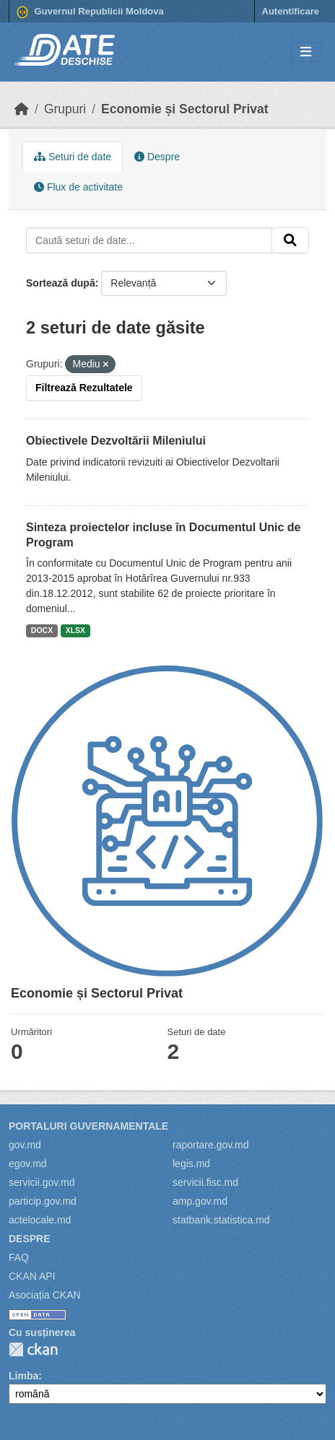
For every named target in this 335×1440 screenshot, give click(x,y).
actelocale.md (40, 1220)
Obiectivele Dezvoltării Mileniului (116, 441)
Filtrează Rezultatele (84, 387)
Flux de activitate (78, 187)
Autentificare (290, 11)
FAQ (19, 1257)
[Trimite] (290, 240)
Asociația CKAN (45, 1295)
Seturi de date (72, 156)
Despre (157, 156)
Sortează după (60, 283)
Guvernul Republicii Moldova (90, 12)
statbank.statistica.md (221, 1220)
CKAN (33, 1349)
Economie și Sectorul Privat (184, 109)
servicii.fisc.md (205, 1182)
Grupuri (65, 109)
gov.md (25, 1145)
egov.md (28, 1163)
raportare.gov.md (211, 1145)
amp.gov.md (200, 1201)
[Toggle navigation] (306, 52)
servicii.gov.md (42, 1182)
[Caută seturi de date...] (149, 240)
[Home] (21, 109)
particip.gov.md (43, 1201)
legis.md (191, 1163)
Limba (23, 1376)
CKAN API (32, 1276)
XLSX (75, 630)
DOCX (42, 630)
